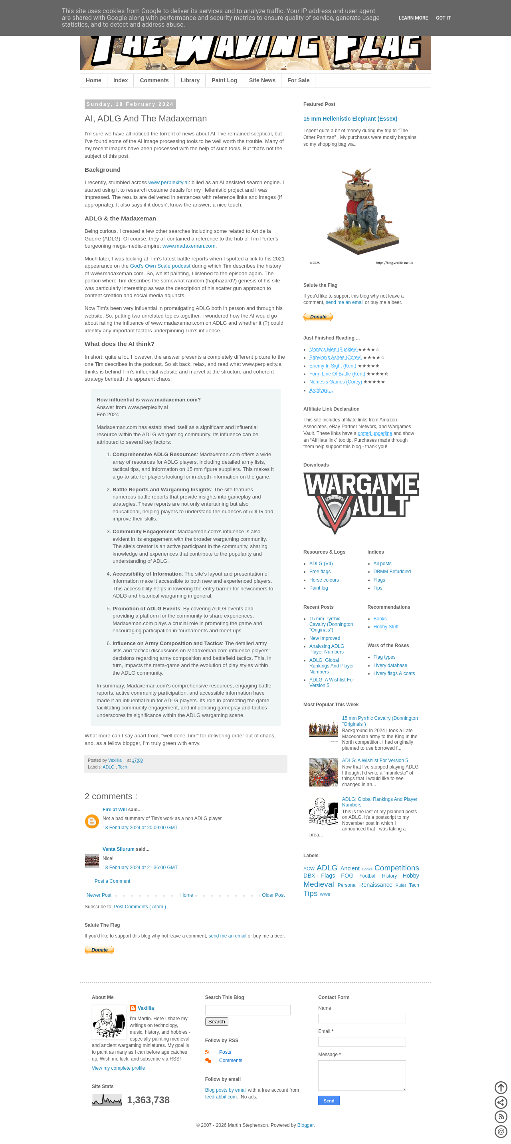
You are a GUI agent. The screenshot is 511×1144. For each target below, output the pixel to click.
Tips (378, 588)
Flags (379, 580)
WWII (325, 894)
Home (93, 80)
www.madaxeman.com (189, 246)
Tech (122, 767)
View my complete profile (118, 1068)
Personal (347, 885)
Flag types (385, 657)
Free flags (320, 571)
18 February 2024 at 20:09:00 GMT (140, 827)
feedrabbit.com (221, 1097)
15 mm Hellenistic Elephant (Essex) (350, 118)
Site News (262, 80)
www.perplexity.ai (169, 182)
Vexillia (146, 1008)
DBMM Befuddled (392, 571)
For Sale (298, 80)
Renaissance (375, 885)
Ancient (350, 868)
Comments (154, 80)
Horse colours (324, 580)
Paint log (318, 588)
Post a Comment (112, 881)
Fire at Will (115, 809)
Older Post (273, 895)
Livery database (391, 665)
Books (367, 869)
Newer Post (99, 895)
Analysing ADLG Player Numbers (326, 649)
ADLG (109, 767)
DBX (309, 875)
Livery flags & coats (394, 673)
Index (120, 80)
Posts (225, 1052)
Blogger (305, 1125)
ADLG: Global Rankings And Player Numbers (331, 666)
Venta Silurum (119, 849)
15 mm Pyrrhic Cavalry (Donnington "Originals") (331, 624)
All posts (383, 563)
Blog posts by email (226, 1090)
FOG (347, 875)
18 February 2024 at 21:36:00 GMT (140, 867)
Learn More (413, 18)
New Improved (324, 638)
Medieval (318, 884)
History (389, 876)
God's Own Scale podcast (160, 266)
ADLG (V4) (321, 563)
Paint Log (224, 80)
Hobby (410, 875)
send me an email (227, 936)
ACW (309, 869)
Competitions (396, 868)
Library (190, 80)
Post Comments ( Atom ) (140, 907)
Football (367, 876)
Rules (401, 885)
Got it (443, 18)
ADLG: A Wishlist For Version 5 (375, 760)
